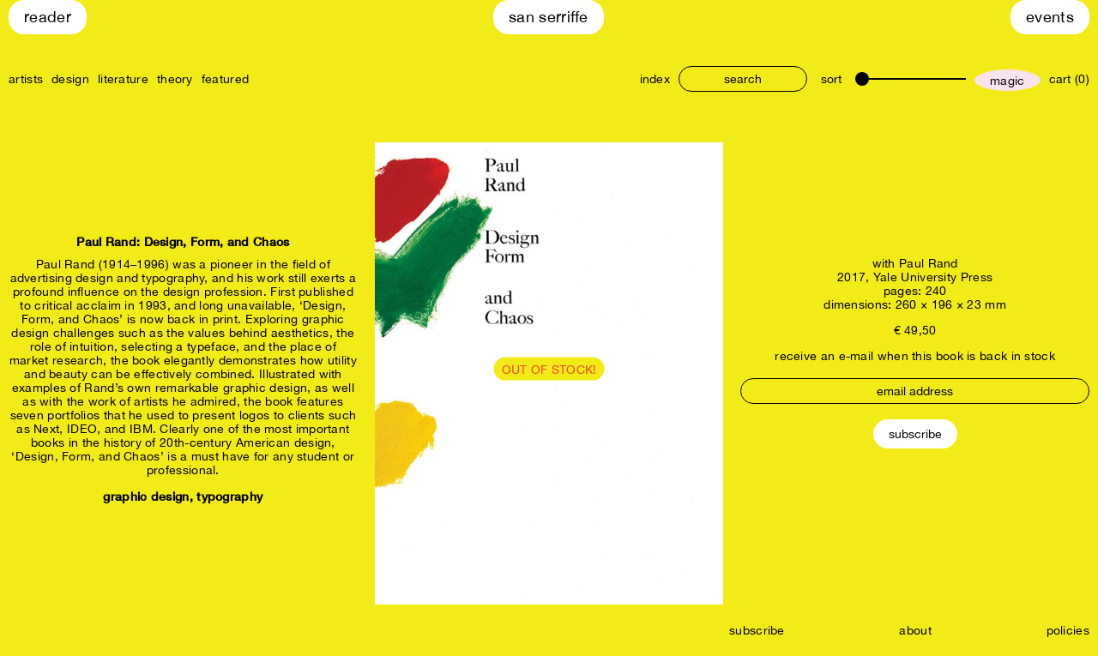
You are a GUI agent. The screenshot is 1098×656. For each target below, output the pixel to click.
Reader (47, 17)
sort (831, 79)
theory (175, 79)
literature (123, 79)
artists (26, 79)
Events (1050, 17)
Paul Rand (928, 263)
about (915, 630)
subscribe (757, 630)
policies (1068, 630)
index (655, 79)
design (70, 79)
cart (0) (1069, 79)
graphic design (146, 496)
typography (229, 496)
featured (225, 79)
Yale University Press (932, 277)
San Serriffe (548, 17)
